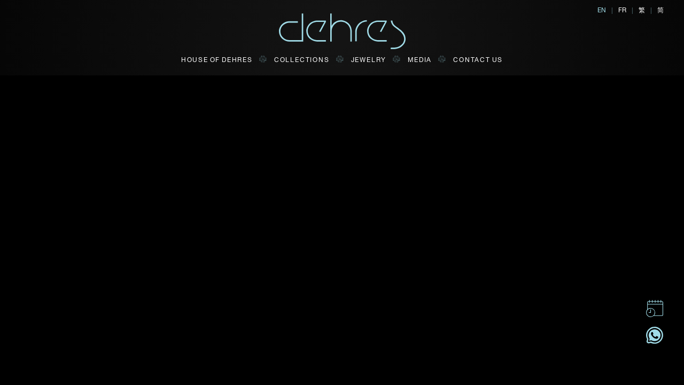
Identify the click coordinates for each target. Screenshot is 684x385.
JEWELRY (369, 59)
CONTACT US (478, 59)
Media (420, 59)
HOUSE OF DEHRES (217, 59)
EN (601, 9)
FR (622, 9)
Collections (302, 59)
